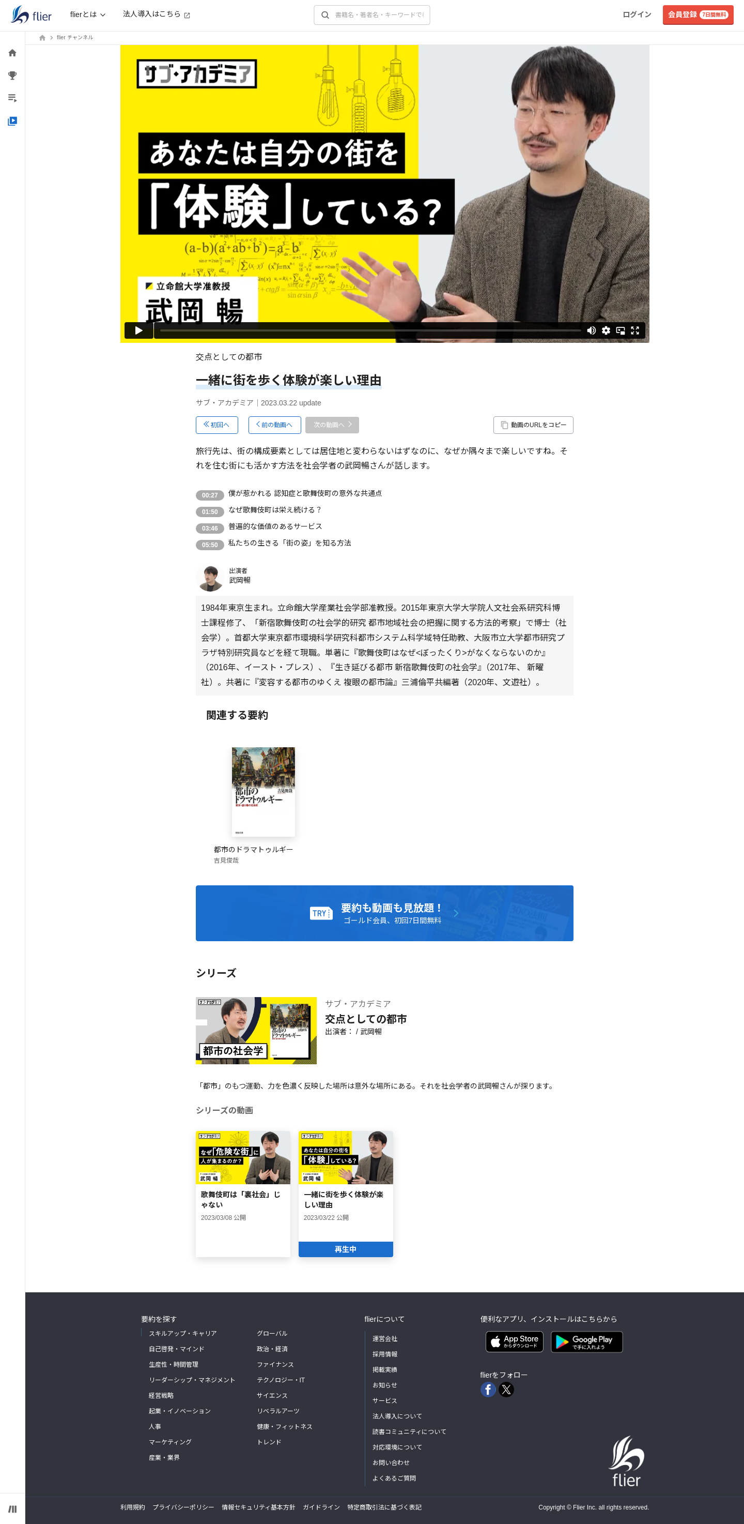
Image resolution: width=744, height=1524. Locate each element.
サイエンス (272, 1395)
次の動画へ (329, 425)
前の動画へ (276, 425)
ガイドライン (321, 1507)
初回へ (220, 425)
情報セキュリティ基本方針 (259, 1507)
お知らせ (385, 1385)
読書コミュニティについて (409, 1432)
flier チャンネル (75, 37)
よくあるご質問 (394, 1478)
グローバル (272, 1333)
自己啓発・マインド (177, 1349)
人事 (155, 1426)
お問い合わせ (391, 1463)
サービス (385, 1401)
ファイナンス (275, 1364)
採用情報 (385, 1354)
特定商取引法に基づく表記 (384, 1507)
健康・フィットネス (285, 1426)
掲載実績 (385, 1370)
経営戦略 (161, 1395)
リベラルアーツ (278, 1411)
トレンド (269, 1442)
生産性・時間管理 (173, 1364)
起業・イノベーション (180, 1411)
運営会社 (385, 1338)
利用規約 (132, 1507)
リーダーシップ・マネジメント (192, 1380)
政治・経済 (272, 1349)
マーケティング (170, 1442)
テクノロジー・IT (281, 1380)
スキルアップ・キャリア (183, 1333)
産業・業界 (164, 1457)
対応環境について (397, 1447)
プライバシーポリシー (183, 1507)
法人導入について (397, 1416)
